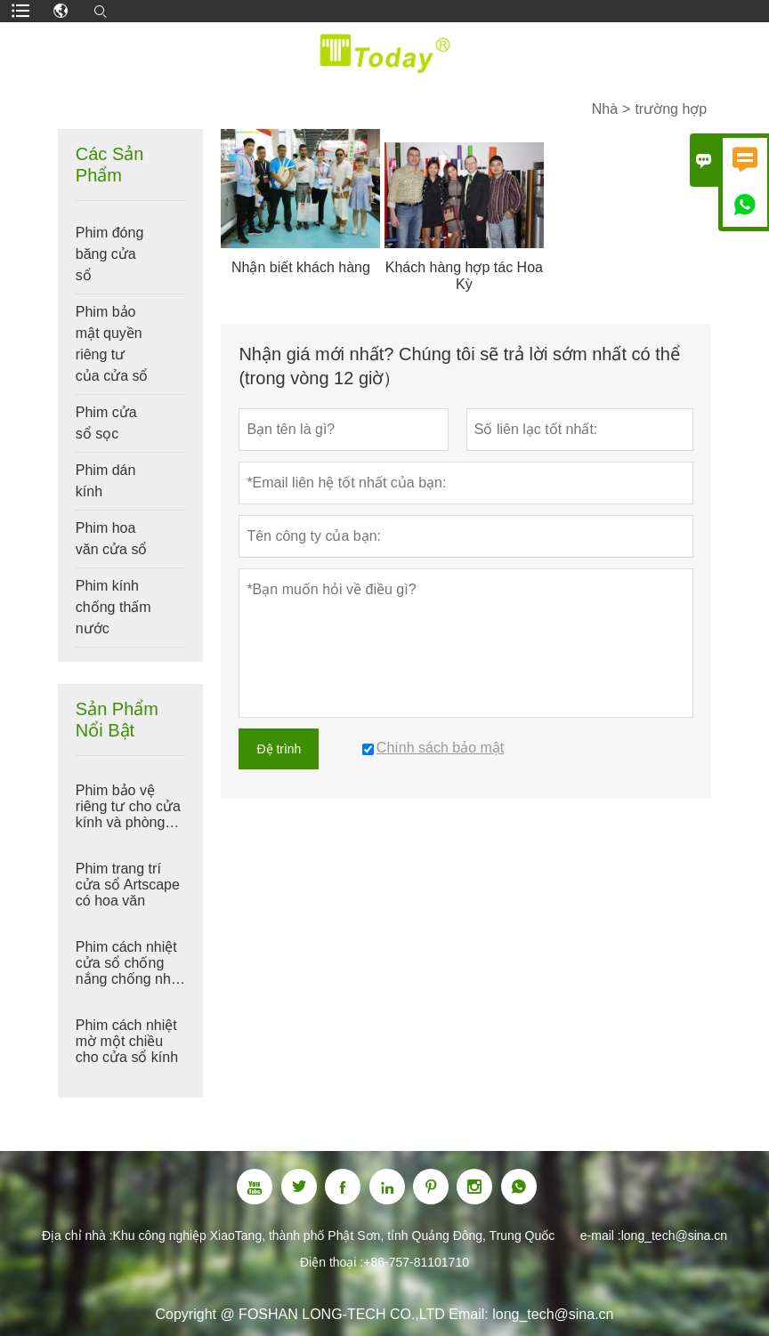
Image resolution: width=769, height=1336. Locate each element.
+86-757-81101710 (416, 1262)
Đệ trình (278, 749)
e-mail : (600, 1235)
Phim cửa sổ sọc (106, 423)
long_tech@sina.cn (674, 1235)
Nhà (605, 109)
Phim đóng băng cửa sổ (110, 254)
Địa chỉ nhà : (77, 1235)
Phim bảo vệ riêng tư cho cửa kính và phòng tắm (128, 807)
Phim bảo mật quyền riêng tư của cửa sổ (112, 343)
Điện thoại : (331, 1262)
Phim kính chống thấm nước (113, 607)
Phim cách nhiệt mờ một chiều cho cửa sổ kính (127, 1041)
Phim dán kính (106, 481)
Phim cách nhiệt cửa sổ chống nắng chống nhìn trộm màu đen (129, 963)
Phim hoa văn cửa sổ (112, 538)
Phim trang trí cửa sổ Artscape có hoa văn (128, 884)
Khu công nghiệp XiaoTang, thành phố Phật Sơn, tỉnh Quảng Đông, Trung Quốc (334, 1235)
